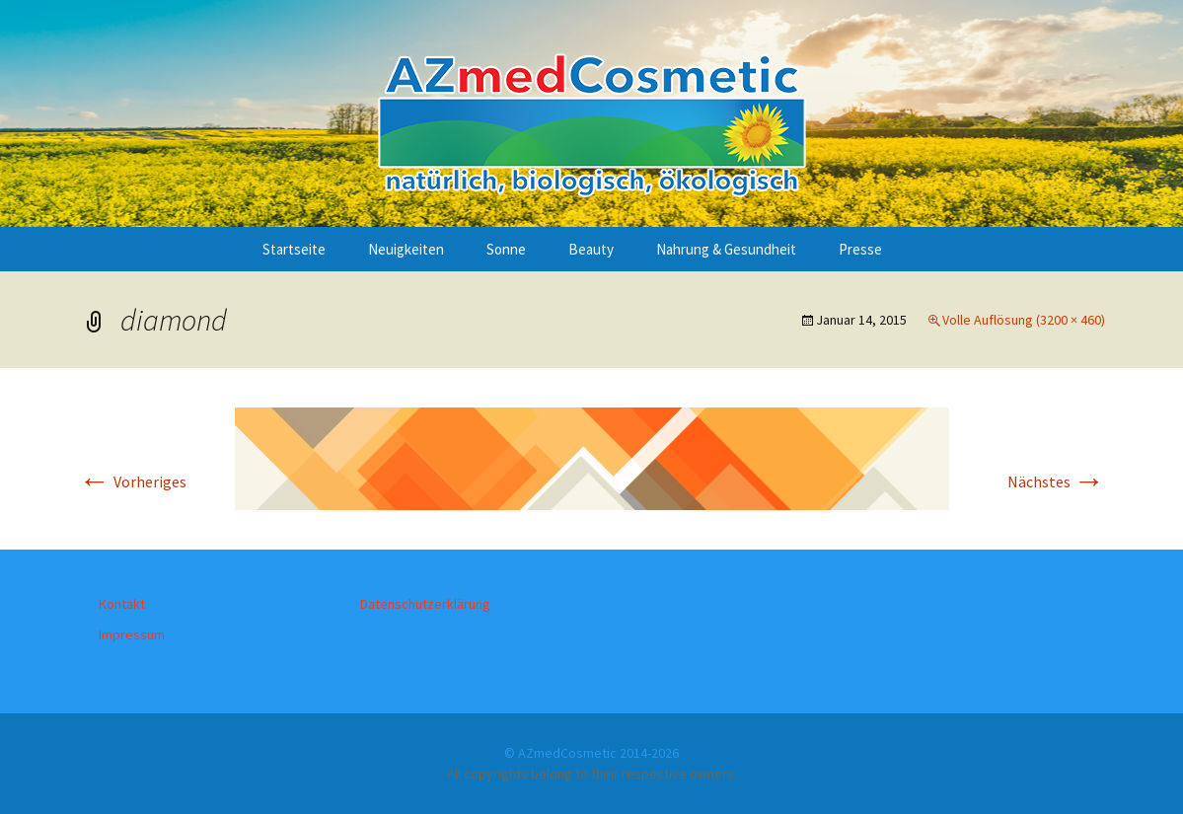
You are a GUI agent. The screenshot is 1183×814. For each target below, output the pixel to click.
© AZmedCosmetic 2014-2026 (591, 753)
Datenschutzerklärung (425, 604)
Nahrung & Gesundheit (726, 249)
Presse (860, 249)
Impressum (132, 634)
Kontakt (122, 604)
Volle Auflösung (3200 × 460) (1023, 320)
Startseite (294, 249)
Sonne (506, 249)
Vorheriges (132, 481)
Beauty (591, 249)
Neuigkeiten (406, 249)
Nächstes (1056, 481)
